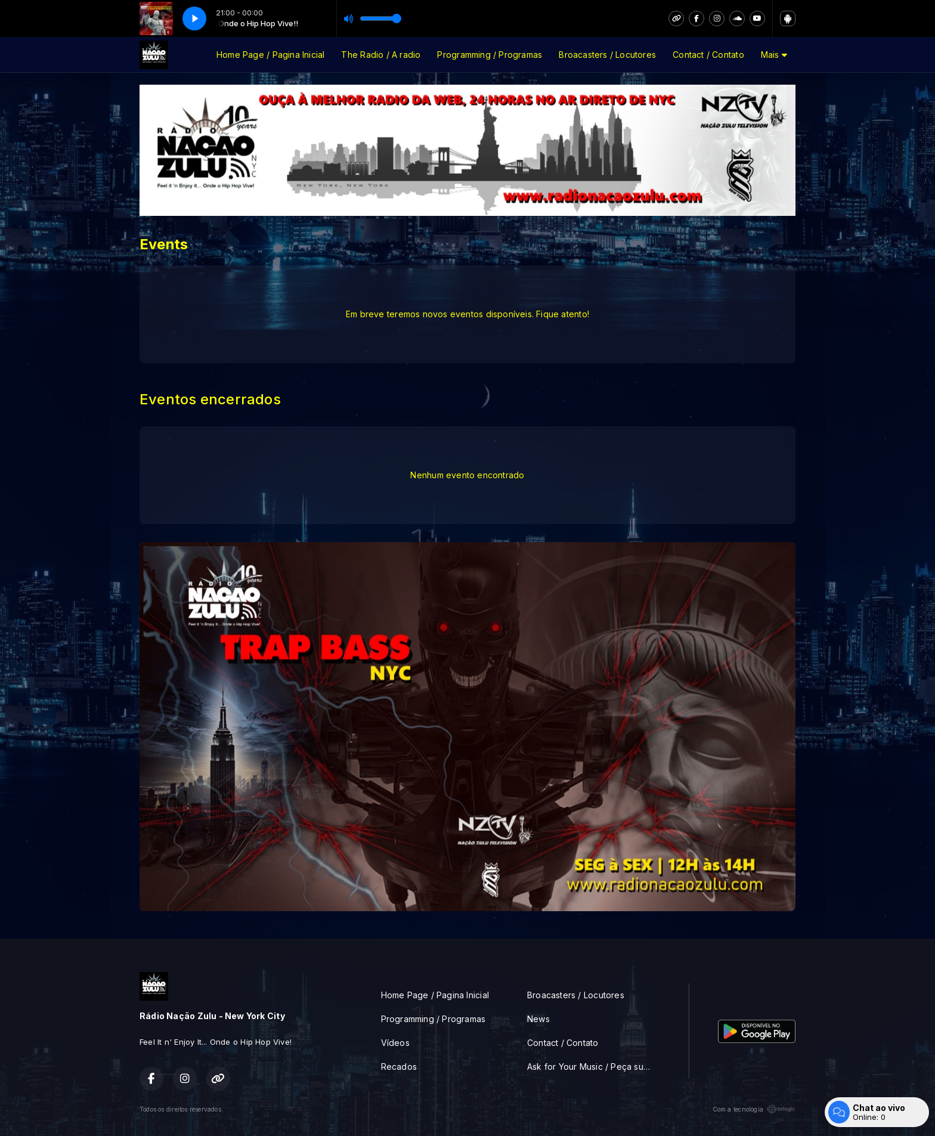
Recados (399, 1066)
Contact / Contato (708, 54)
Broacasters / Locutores (607, 54)
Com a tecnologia (754, 1109)
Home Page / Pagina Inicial (270, 54)
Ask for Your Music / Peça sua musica (593, 1066)
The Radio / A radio (380, 54)
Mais (774, 54)
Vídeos (395, 1043)
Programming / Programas (489, 54)
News (538, 1019)
